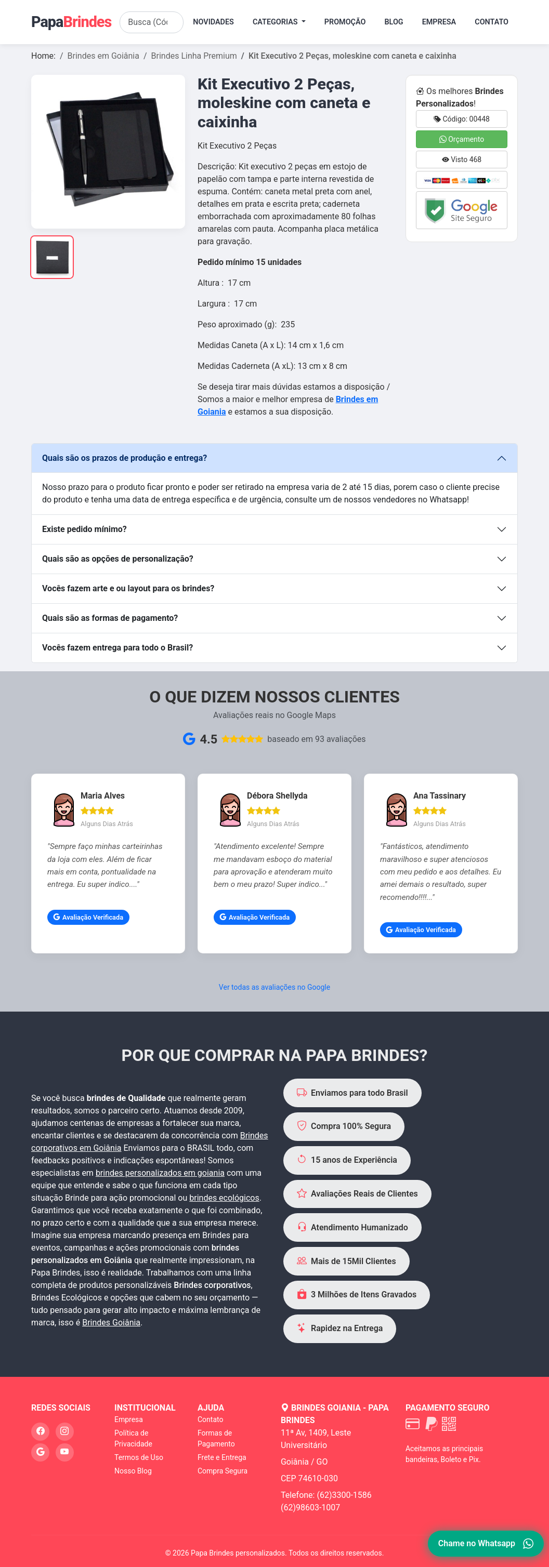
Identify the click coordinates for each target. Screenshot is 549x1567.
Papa (71, 22)
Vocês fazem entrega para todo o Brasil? (117, 648)
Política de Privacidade (133, 1438)
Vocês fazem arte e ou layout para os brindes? (128, 588)
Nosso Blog (133, 1471)
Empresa (439, 22)
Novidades (213, 22)
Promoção (345, 22)
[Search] (152, 22)
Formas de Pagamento (216, 1438)
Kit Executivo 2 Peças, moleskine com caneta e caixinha (352, 56)
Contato (491, 22)
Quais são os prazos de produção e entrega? (124, 458)
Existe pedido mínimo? (84, 529)
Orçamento (462, 139)
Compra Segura (222, 1471)
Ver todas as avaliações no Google (274, 987)
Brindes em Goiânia (103, 56)
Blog (393, 22)
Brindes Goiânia (111, 1322)
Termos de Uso (138, 1457)
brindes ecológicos (224, 1198)
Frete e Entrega (222, 1457)
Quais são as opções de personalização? (117, 559)
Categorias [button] (276, 22)
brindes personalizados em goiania (160, 1173)
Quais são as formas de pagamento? (110, 618)
